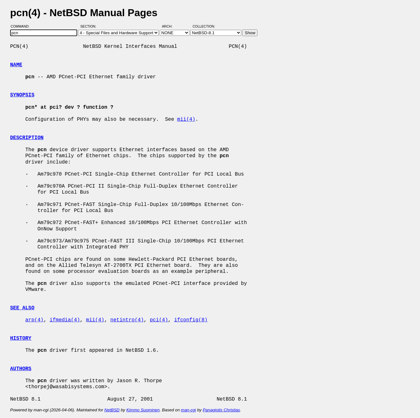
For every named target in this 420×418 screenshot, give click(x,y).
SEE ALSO (22, 308)
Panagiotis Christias (221, 410)
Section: (89, 26)
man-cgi (188, 410)
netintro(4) (127, 320)
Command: (22, 26)
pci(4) (159, 320)
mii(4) (186, 119)
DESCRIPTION (27, 137)
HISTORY (20, 338)
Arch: (170, 26)
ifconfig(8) (190, 320)
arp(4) (34, 320)
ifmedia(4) (65, 320)
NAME (16, 64)
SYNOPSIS (22, 95)
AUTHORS (20, 368)
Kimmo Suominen (142, 410)
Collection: (204, 26)
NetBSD (112, 410)
